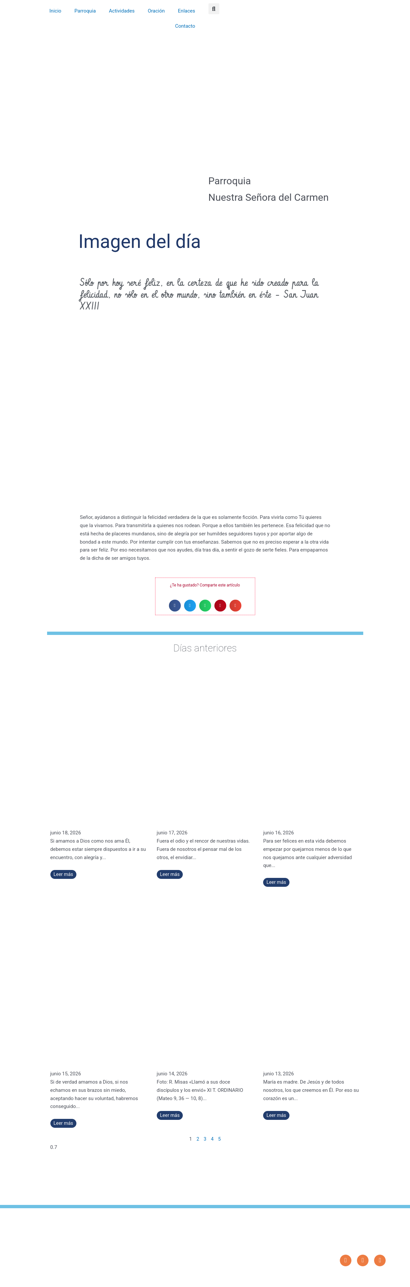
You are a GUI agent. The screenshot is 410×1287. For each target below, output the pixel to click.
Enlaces (186, 11)
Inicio (55, 11)
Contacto (185, 26)
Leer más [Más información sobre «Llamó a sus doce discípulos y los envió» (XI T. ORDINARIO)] (170, 1115)
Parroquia (85, 11)
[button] (213, 8)
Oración (156, 11)
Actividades (122, 11)
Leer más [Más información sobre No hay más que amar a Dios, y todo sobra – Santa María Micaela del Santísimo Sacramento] (64, 1123)
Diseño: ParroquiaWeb (366, 1278)
